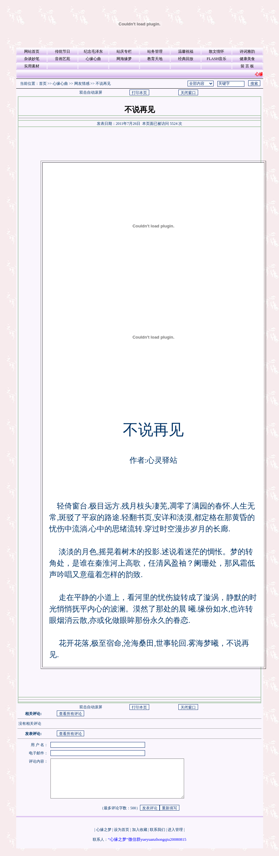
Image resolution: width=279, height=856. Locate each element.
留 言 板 (247, 66)
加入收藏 (139, 837)
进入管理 (175, 837)
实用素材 (31, 66)
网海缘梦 (124, 59)
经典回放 (185, 59)
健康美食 (247, 59)
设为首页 (121, 837)
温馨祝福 (185, 51)
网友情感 (82, 83)
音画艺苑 (62, 59)
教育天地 (155, 59)
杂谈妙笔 (31, 59)
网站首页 (31, 51)
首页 (43, 83)
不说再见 (103, 83)
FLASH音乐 (216, 59)
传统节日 (62, 51)
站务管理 (155, 51)
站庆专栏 (124, 51)
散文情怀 (216, 51)
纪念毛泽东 (93, 51)
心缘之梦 (103, 837)
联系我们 (157, 837)
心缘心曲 (93, 59)
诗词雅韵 (247, 51)
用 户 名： (39, 745)
